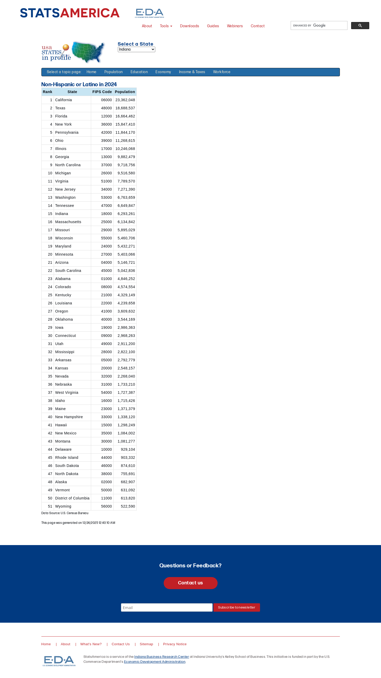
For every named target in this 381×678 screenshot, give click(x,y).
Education (139, 72)
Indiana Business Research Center (161, 657)
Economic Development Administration (155, 662)
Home (92, 72)
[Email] (167, 607)
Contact (258, 26)
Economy (163, 72)
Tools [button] (166, 26)
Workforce (222, 72)
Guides (213, 26)
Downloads (189, 26)
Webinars (235, 26)
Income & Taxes (192, 72)
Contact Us (121, 644)
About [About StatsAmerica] (147, 26)
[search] (318, 26)
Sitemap (146, 644)
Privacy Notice (175, 644)
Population (113, 72)
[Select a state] (136, 49)
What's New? (91, 644)
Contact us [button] (190, 583)
